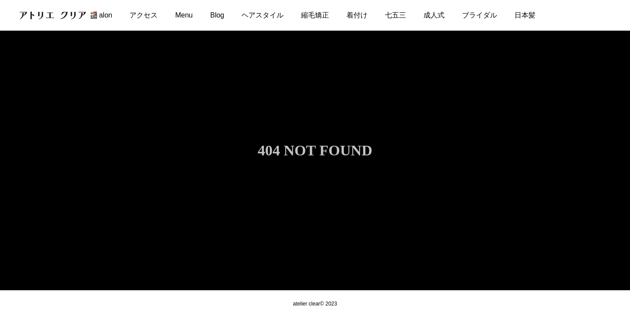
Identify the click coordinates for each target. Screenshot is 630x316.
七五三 (395, 15)
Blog (217, 15)
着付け (357, 15)
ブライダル (479, 15)
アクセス (144, 15)
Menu (183, 15)
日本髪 (525, 15)
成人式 (434, 15)
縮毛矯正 (315, 15)
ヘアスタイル (263, 15)
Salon (103, 15)
